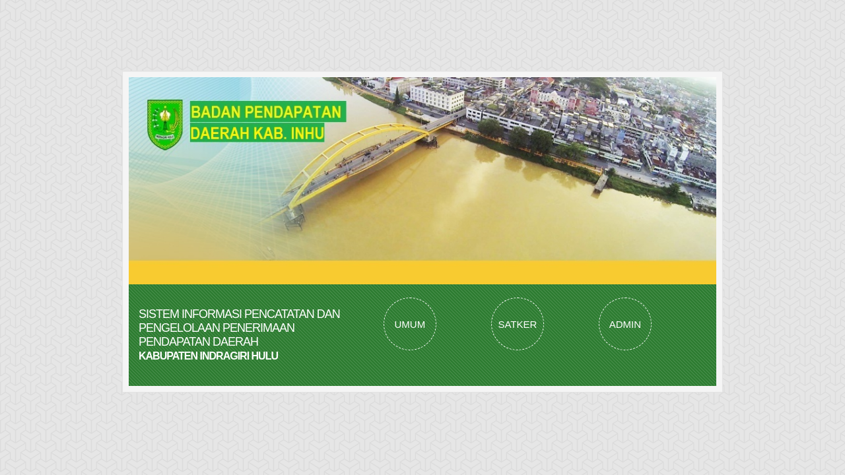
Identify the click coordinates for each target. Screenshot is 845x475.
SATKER (517, 324)
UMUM (410, 324)
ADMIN (625, 324)
